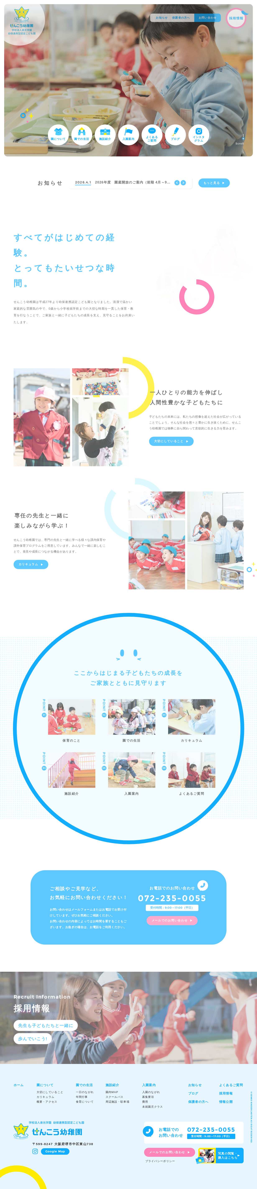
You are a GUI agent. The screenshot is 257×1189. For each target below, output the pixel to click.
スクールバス (115, 1096)
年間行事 (82, 1096)
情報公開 (226, 1101)
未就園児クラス (152, 1106)
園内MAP (112, 1092)
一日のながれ (85, 1092)
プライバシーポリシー (160, 1161)
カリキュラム (28, 567)
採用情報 (226, 1093)
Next (183, 185)
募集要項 (148, 1096)
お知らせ (162, 17)
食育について (85, 1101)
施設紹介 (105, 134)
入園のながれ (151, 1092)
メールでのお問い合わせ (170, 922)
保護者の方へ (181, 17)
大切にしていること (169, 443)
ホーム (19, 1085)
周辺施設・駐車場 (117, 1101)
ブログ (175, 134)
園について (58, 134)
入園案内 (128, 134)
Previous (177, 185)
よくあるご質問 (152, 133)
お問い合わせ (208, 17)
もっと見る (211, 185)
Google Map (55, 1151)
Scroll (240, 139)
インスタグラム (199, 134)
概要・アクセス (47, 1101)
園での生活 (81, 134)
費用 (145, 1101)
